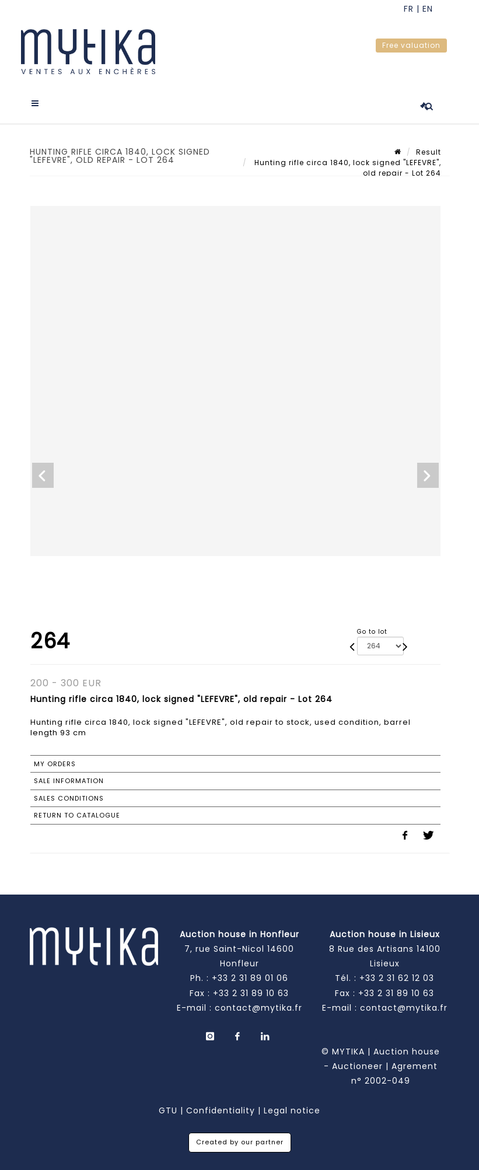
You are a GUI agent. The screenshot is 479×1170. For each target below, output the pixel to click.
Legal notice (292, 1110)
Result (428, 152)
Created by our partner (240, 1142)
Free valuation (411, 45)
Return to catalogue (77, 815)
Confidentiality (220, 1110)
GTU (168, 1110)
